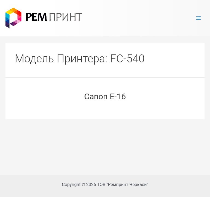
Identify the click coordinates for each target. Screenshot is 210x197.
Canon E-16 (105, 96)
